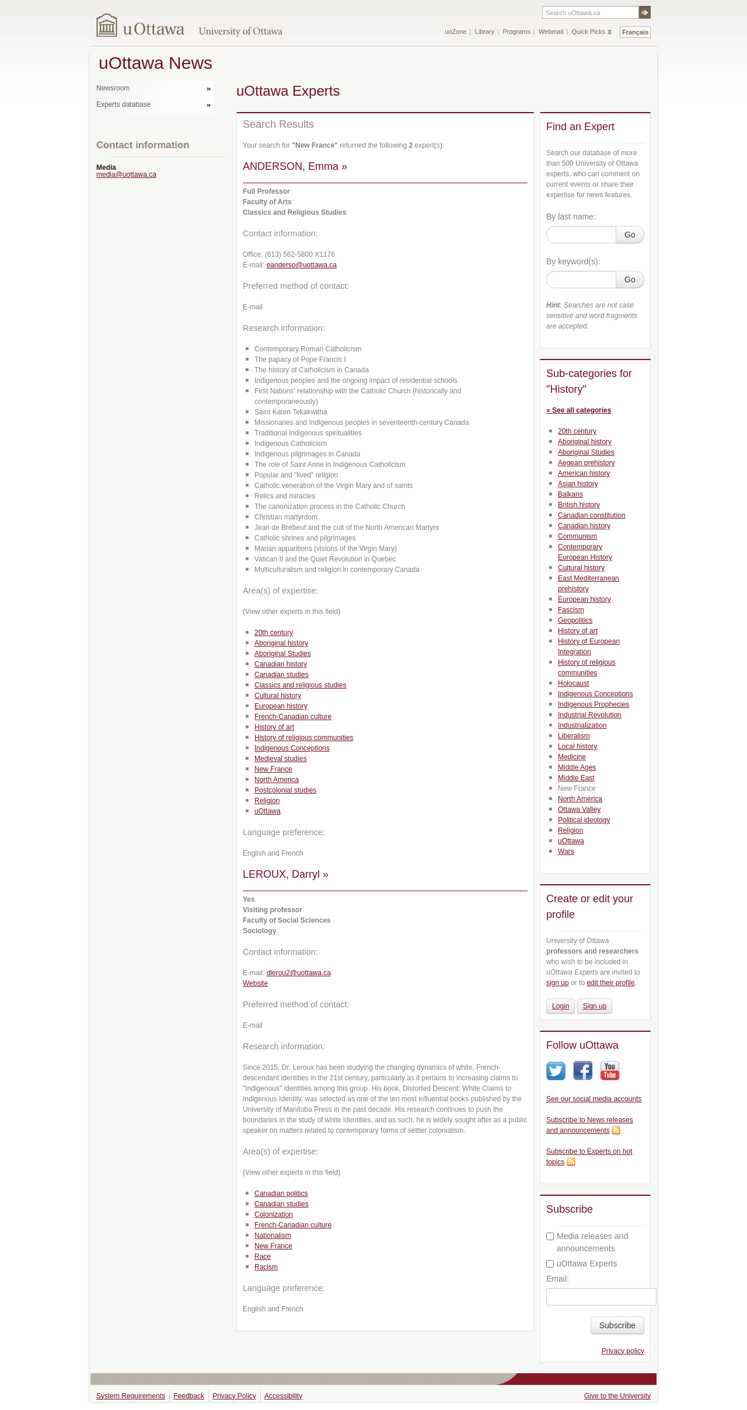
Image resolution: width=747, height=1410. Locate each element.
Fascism (571, 610)
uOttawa (267, 811)
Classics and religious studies (300, 685)
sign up (557, 983)
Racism (266, 1267)
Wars (566, 851)
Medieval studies (280, 759)
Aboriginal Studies (282, 654)
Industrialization (582, 725)
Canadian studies (281, 675)
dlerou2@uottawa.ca (299, 973)
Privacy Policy (234, 1396)
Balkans (570, 494)
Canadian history (280, 664)
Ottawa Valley (579, 809)
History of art (274, 727)
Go (630, 234)
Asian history (578, 484)
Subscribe (617, 1325)
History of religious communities (303, 738)
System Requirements (130, 1396)
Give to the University (617, 1396)
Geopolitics (575, 620)
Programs (516, 31)
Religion (267, 801)
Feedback (188, 1396)
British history (579, 505)
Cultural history (277, 696)
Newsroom (113, 88)
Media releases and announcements (587, 1242)
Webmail (551, 31)
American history (584, 473)
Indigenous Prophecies (593, 704)
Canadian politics (281, 1193)
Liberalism (574, 736)
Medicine (572, 757)
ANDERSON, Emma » (295, 166)
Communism (577, 536)
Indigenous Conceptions (292, 748)
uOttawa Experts (581, 1263)
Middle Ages (577, 767)
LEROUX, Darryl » (286, 874)
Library (485, 31)
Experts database (123, 104)
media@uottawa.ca (126, 174)
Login (560, 1006)
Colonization (273, 1214)
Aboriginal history (281, 643)
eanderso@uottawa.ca (302, 265)
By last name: (571, 216)
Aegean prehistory (586, 463)
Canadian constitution (591, 515)
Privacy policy (623, 1351)
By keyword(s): (573, 261)
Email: (557, 1278)
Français (635, 32)
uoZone (455, 31)
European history (281, 706)
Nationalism (272, 1235)
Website (255, 983)
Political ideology (584, 820)
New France (273, 769)
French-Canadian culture (292, 717)
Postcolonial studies (285, 790)
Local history (577, 746)
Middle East (576, 778)
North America (276, 780)
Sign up (595, 1006)
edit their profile (610, 983)
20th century (273, 633)
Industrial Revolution (590, 715)
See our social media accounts (593, 1099)
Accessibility (283, 1396)
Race (262, 1256)
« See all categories (578, 410)
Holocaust (573, 683)
